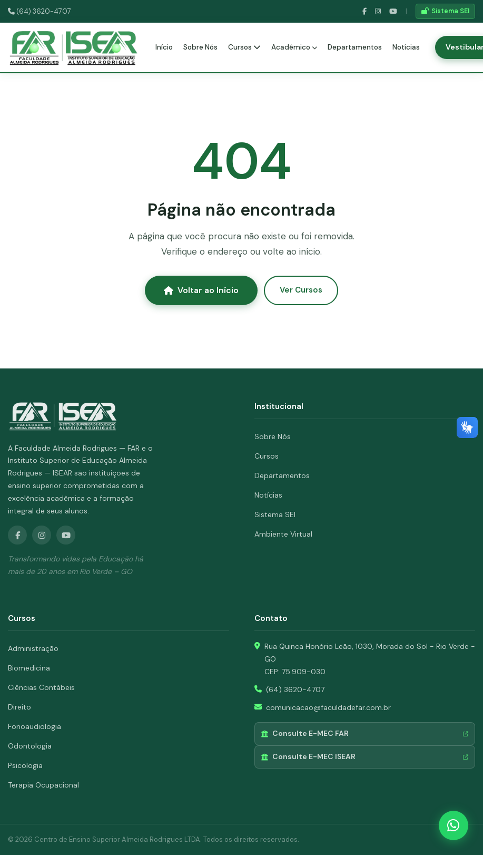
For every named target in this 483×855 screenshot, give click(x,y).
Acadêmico (294, 47)
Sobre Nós (200, 47)
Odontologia (30, 746)
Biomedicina (29, 668)
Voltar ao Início (201, 290)
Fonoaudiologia (34, 726)
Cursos (244, 47)
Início (164, 47)
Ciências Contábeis (41, 687)
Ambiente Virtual (283, 534)
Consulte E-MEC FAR (365, 733)
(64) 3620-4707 (39, 11)
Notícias (406, 47)
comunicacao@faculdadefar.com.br (328, 707)
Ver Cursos (301, 290)
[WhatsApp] (453, 825)
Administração (33, 648)
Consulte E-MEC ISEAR (365, 756)
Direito (19, 707)
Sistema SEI (445, 11)
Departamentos (355, 47)
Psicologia (25, 765)
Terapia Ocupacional (43, 785)
